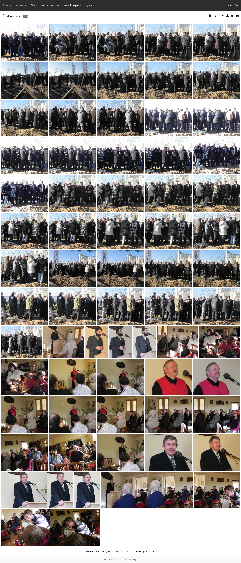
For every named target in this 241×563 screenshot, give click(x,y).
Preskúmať (21, 5)
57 (124, 551)
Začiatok (90, 551)
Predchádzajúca (103, 551)
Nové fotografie (72, 5)
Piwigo (134, 559)
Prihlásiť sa (233, 5)
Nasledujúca (141, 551)
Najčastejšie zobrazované (45, 5)
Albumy (6, 5)
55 (119, 551)
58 (127, 551)
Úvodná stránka (11, 16)
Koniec (152, 551)
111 (132, 551)
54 (117, 551)
